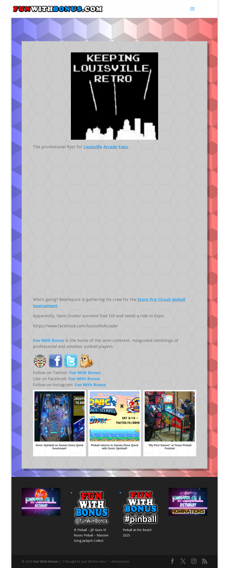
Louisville (92, 146)
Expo (123, 146)
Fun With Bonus (48, 340)
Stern (143, 299)
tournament (45, 305)
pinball (178, 299)
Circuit (164, 299)
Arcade (110, 146)
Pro (153, 299)
